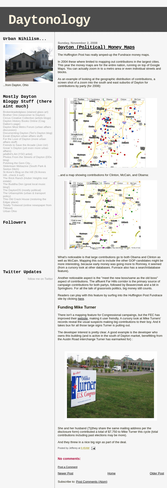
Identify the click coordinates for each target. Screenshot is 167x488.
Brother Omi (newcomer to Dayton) (24, 114)
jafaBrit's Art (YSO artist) (17, 153)
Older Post (157, 473)
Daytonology (49, 20)
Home (112, 473)
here (81, 298)
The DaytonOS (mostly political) (22, 189)
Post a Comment (67, 467)
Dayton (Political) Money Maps (96, 47)
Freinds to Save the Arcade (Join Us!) (25, 144)
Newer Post (65, 473)
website (83, 318)
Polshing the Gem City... (17, 162)
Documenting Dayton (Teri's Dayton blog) (27, 132)
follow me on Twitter (40, 279)
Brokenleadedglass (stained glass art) (25, 111)
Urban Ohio (10, 211)
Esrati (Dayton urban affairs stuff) (23, 135)
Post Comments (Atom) (91, 481)
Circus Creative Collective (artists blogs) (27, 117)
